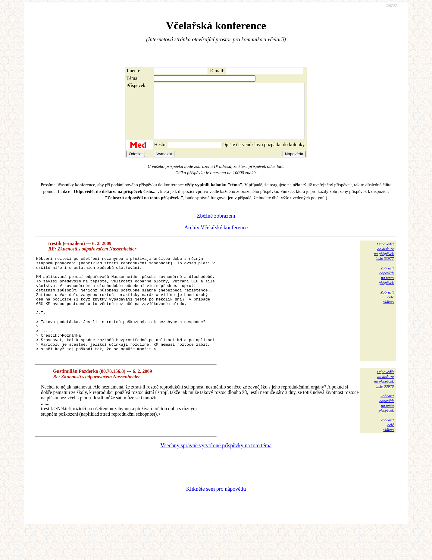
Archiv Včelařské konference (216, 238)
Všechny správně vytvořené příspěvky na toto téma (216, 476)
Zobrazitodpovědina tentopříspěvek (386, 286)
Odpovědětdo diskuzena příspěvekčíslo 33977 (384, 262)
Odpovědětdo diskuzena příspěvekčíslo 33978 (384, 409)
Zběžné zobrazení (216, 227)
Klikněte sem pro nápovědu (216, 520)
